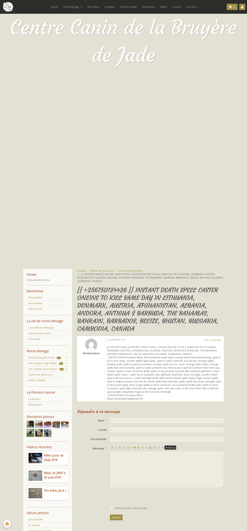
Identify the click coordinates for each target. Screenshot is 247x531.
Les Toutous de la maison (45, 369)
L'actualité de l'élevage (40, 327)
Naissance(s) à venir (39, 333)
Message (98, 448)
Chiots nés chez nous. (40, 374)
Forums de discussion (102, 270)
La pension (34, 399)
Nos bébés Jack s (55, 490)
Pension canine (128, 6)
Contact (176, 6)
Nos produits (35, 303)
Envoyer (116, 517)
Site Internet (99, 439)
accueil (54, 6)
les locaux (33, 525)
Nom (101, 420)
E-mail (103, 429)
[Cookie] (7, 524)
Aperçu (170, 447)
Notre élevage (71, 6)
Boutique (110, 6)
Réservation (148, 6)
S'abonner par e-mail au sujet (128, 508)
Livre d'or (191, 6)
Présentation (35, 297)
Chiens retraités (37, 380)
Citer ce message (212, 340)
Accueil (81, 270)
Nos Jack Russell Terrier (44, 357)
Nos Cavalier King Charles (45, 363)
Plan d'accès (35, 308)
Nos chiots (93, 6)
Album (163, 6)
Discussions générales (130, 270)
